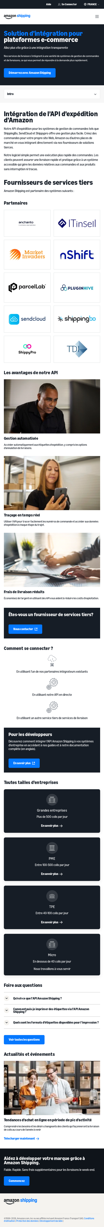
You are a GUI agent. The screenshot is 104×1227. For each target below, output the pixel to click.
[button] (52, 998)
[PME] (52, 848)
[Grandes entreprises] (52, 799)
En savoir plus (24, 763)
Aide (48, 4)
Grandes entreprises (52, 810)
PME (52, 858)
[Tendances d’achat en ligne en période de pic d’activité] (52, 1088)
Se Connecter (67, 4)
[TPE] (52, 896)
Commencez (17, 1181)
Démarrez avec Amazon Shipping (30, 73)
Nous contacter (25, 628)
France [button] (92, 4)
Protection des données (27, 1220)
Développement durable (51, 1220)
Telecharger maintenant (22, 1138)
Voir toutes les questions (24, 1039)
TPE (52, 906)
